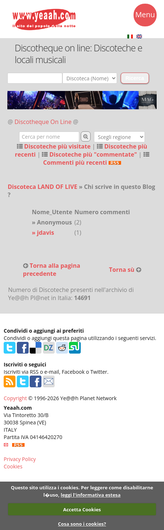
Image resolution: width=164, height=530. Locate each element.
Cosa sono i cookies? (82, 523)
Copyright (15, 398)
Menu (145, 16)
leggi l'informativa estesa (90, 494)
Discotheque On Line (43, 122)
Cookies (13, 466)
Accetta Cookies (82, 509)
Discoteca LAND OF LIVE (42, 187)
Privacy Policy (20, 459)
